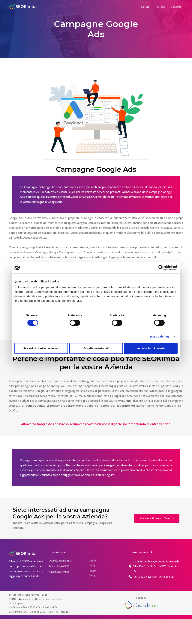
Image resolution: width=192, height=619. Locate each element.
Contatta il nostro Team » (157, 518)
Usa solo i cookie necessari (41, 348)
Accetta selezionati (96, 348)
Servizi (145, 6)
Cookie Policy (93, 563)
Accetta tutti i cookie (151, 348)
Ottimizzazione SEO (60, 560)
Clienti (161, 6)
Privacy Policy (93, 573)
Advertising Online (59, 571)
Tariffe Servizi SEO (59, 566)
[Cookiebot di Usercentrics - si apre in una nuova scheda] (161, 268)
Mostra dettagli (160, 336)
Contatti (175, 6)
